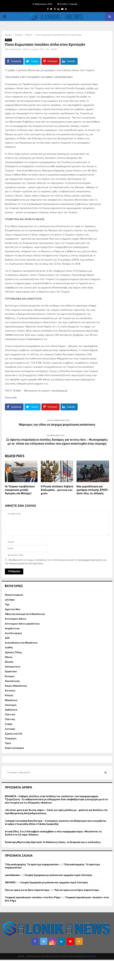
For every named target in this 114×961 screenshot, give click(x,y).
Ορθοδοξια (11, 709)
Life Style (10, 599)
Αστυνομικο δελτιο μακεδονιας (22, 623)
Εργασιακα (11, 671)
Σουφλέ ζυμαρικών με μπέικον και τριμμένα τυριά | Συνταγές (58, 875)
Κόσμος (9, 695)
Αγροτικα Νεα (12, 609)
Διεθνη (9, 647)
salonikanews (15, 49)
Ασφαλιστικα (12, 628)
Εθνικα (8, 40)
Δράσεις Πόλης (13, 652)
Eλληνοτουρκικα (14, 595)
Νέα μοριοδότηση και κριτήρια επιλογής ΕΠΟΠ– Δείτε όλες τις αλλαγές (92, 490)
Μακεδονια (11, 700)
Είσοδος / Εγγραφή (67, 4)
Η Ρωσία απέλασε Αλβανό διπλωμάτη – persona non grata (57, 490)
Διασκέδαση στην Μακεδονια (21, 642)
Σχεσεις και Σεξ (13, 733)
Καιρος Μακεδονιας (16, 686)
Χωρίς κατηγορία (14, 748)
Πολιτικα (10, 714)
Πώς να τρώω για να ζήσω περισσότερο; (27, 890)
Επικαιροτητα (12, 666)
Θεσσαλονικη (12, 681)
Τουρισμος (11, 738)
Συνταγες (10, 729)
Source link (11, 397)
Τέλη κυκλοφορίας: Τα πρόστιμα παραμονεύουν (31, 864)
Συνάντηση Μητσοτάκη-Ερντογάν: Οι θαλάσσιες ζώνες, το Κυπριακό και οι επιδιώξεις (53, 842)
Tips (7, 604)
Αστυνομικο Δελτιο (15, 619)
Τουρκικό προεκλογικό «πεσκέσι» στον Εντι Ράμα (32, 897)
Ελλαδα (9, 662)
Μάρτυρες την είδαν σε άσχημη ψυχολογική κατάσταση (57, 424)
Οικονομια (10, 705)
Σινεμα (8, 724)
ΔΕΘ (7, 638)
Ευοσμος (10, 676)
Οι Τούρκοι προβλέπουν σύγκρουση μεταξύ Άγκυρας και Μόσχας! (20, 490)
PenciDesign (90, 956)
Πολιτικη (10, 719)
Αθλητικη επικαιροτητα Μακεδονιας (25, 614)
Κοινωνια (10, 690)
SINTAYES (10, 882)
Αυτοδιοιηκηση (13, 633)
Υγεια (8, 743)
